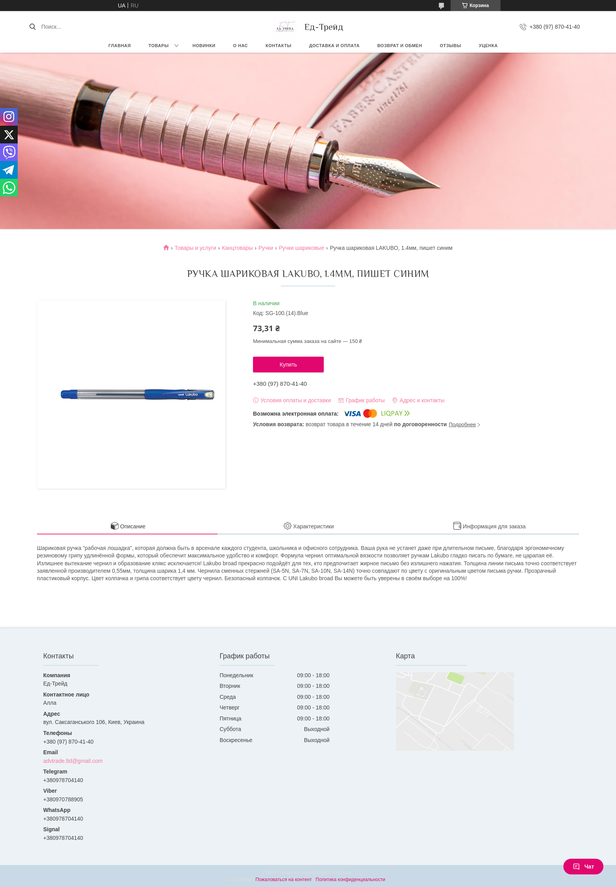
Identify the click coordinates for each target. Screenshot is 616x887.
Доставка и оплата (334, 45)
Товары (158, 45)
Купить (288, 364)
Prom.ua (341, 872)
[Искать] (32, 26)
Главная (119, 45)
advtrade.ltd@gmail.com (73, 761)
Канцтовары (237, 248)
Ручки (265, 248)
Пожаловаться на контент (283, 879)
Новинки (203, 45)
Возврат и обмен (399, 45)
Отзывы (450, 45)
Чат (583, 866)
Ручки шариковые (301, 248)
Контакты (279, 45)
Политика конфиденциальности (350, 879)
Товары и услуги (195, 248)
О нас (240, 45)
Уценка (488, 45)
